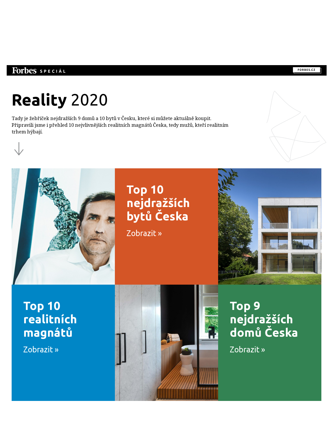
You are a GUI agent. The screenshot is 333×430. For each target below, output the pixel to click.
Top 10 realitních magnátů (65, 329)
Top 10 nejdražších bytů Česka (169, 213)
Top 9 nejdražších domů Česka (272, 329)
